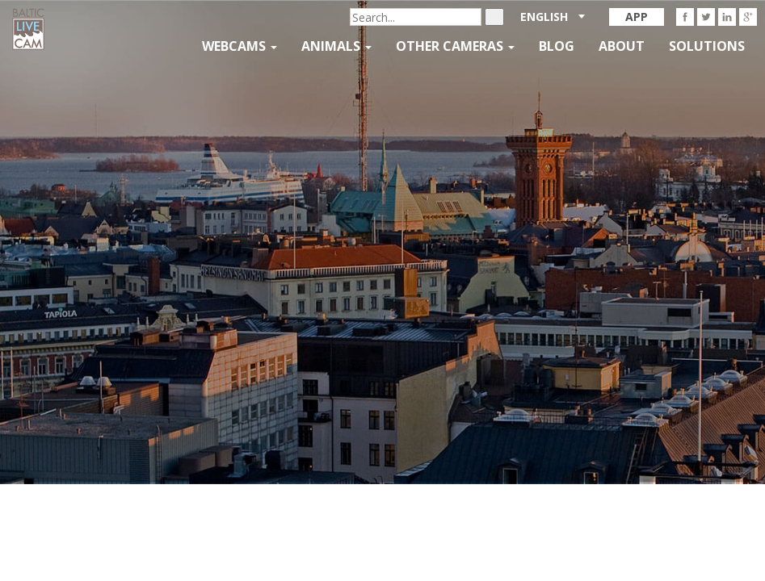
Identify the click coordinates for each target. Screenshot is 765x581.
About (622, 46)
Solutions (707, 46)
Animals (336, 46)
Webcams (239, 46)
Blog (556, 46)
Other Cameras (455, 46)
